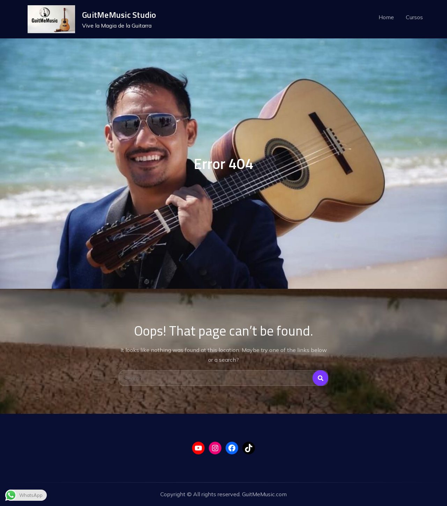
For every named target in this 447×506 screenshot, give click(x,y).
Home (386, 17)
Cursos (414, 17)
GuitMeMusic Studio (119, 14)
